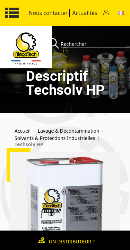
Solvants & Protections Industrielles (55, 138)
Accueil (23, 130)
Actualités (84, 13)
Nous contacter (48, 13)
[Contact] (106, 13)
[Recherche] (55, 44)
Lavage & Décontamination (68, 130)
